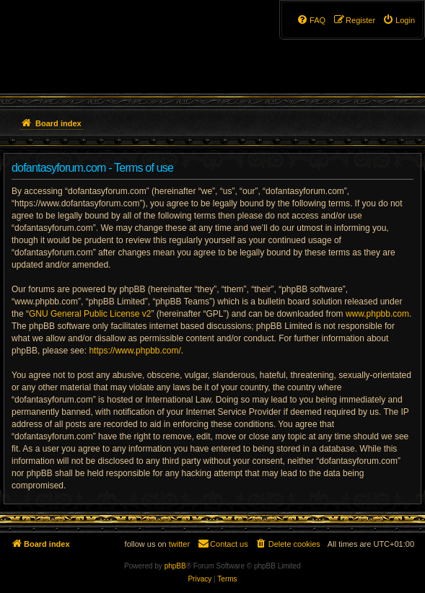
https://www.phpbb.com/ (134, 351)
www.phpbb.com (377, 314)
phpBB (175, 566)
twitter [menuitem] (179, 544)
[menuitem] (398, 20)
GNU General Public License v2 (90, 314)
